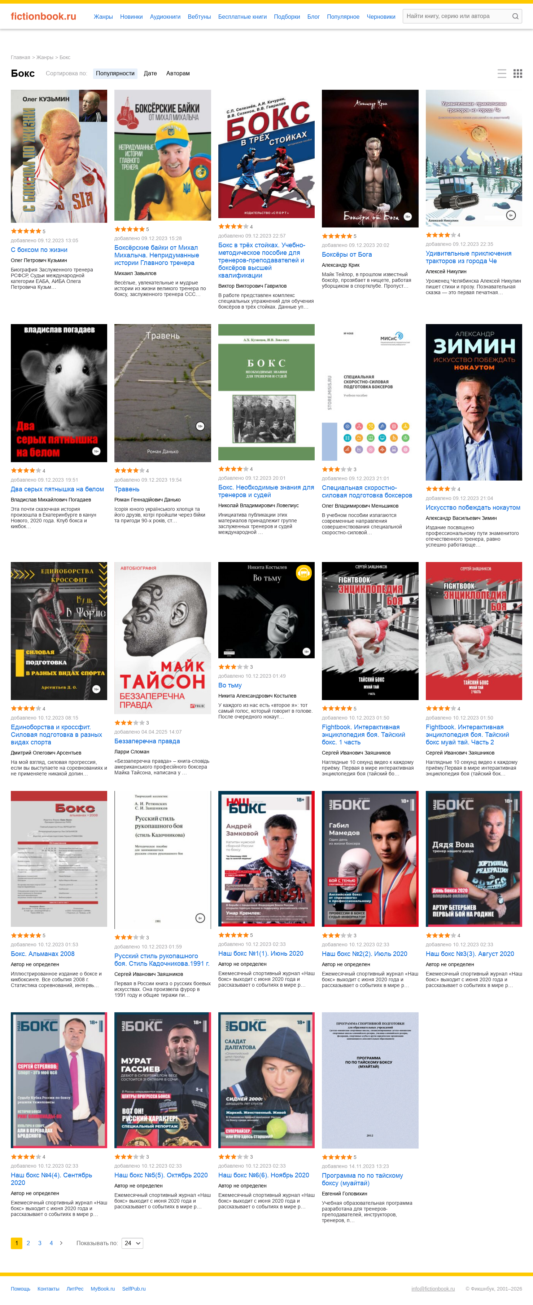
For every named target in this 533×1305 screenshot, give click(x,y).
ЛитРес (75, 1289)
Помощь (20, 1289)
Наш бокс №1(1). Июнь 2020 (260, 953)
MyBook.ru (103, 1289)
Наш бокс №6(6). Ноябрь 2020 (263, 1175)
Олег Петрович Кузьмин (39, 260)
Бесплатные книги (242, 17)
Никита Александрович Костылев (257, 696)
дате (150, 73)
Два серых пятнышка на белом (57, 489)
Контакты (48, 1289)
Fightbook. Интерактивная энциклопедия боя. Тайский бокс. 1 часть (363, 735)
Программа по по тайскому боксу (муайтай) (362, 1179)
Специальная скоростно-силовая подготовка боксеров (367, 491)
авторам (178, 73)
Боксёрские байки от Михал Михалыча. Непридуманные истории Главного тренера (156, 255)
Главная (20, 57)
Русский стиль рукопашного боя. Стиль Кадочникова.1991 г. (162, 959)
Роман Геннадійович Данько (147, 500)
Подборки (287, 17)
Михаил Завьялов (135, 273)
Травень (126, 489)
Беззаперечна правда (147, 741)
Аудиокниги (165, 17)
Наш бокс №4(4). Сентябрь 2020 (51, 1179)
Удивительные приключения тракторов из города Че (469, 257)
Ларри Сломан (131, 752)
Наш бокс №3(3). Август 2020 (470, 953)
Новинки (131, 17)
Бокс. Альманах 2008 (43, 953)
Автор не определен (35, 964)
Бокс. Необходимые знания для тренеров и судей (266, 491)
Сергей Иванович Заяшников (356, 753)
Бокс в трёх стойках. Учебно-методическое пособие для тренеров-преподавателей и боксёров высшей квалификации (261, 260)
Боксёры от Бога (347, 254)
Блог (313, 17)
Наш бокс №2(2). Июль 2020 (364, 953)
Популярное (343, 17)
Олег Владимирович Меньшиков (360, 506)
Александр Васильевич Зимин (461, 518)
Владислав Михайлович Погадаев (51, 500)
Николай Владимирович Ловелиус (258, 505)
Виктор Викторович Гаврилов (252, 286)
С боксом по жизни (39, 249)
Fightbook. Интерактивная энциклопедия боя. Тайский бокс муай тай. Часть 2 (467, 735)
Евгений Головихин (344, 1193)
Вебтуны (199, 17)
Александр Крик (340, 265)
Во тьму (230, 685)
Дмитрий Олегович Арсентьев (46, 753)
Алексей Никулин (446, 271)
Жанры (103, 17)
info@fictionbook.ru (433, 1289)
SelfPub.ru (133, 1289)
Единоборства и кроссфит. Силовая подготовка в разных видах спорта (56, 735)
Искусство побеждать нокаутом (473, 507)
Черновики (381, 17)
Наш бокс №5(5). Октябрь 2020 (161, 1175)
